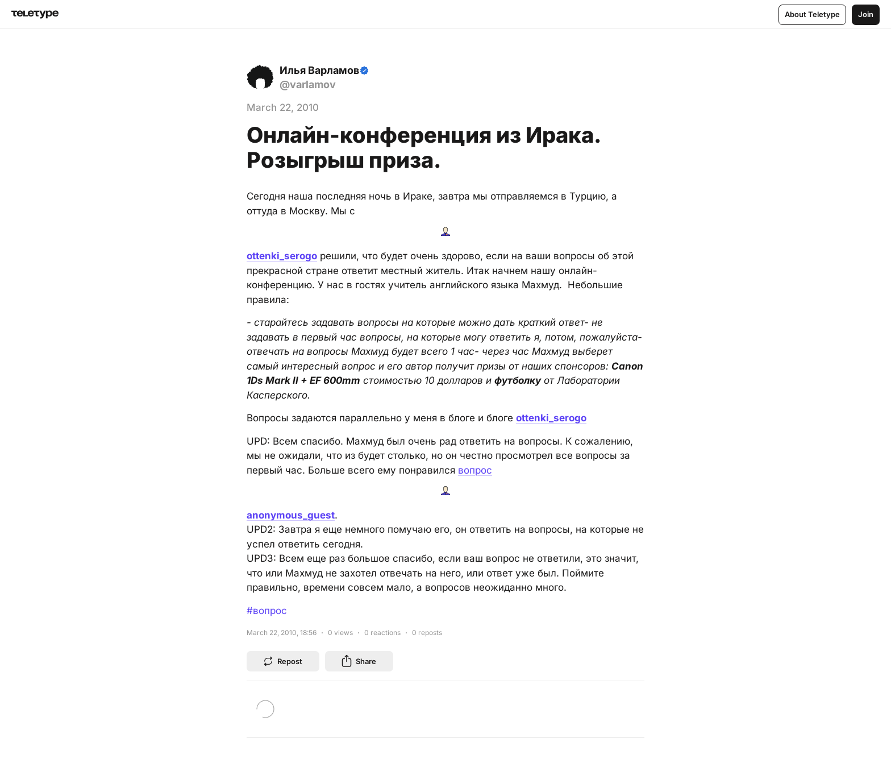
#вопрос (267, 610)
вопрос (475, 470)
